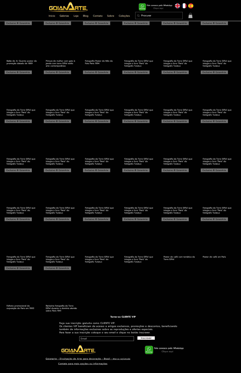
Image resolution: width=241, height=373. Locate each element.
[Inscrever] (146, 338)
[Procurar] (158, 15)
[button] (64, 16)
